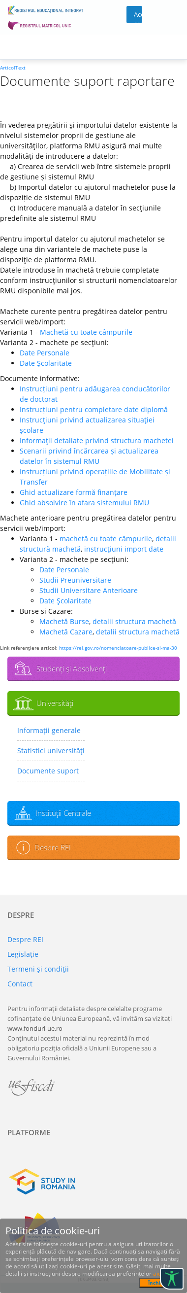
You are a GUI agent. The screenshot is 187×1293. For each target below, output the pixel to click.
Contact (19, 983)
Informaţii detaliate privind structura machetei (97, 440)
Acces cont (138, 16)
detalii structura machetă (134, 621)
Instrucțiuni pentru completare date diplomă (94, 409)
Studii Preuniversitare (75, 580)
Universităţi (54, 703)
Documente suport (48, 770)
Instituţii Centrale (63, 813)
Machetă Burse (64, 621)
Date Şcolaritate (46, 363)
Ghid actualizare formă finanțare (73, 492)
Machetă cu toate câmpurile (86, 332)
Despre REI (52, 847)
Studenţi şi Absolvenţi (71, 668)
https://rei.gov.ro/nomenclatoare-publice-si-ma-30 (118, 647)
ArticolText (13, 67)
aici (157, 1273)
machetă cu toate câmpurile (106, 538)
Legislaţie (22, 954)
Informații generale (49, 730)
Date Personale (44, 352)
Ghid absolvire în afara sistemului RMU (84, 502)
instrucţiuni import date (123, 549)
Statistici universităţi (51, 750)
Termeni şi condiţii (38, 969)
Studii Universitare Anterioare (88, 590)
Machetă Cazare (66, 631)
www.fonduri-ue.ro (34, 1028)
